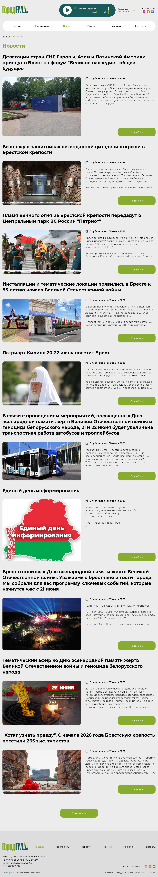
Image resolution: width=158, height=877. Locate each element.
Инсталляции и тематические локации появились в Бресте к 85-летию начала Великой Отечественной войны (76, 287)
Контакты (140, 26)
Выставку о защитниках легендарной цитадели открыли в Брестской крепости (73, 149)
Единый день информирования (41, 490)
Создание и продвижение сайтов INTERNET (130, 873)
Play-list (91, 26)
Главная (16, 26)
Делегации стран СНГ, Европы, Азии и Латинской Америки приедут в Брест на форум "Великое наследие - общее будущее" (74, 62)
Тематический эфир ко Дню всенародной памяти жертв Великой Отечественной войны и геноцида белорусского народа (72, 666)
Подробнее (137, 132)
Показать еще (79, 813)
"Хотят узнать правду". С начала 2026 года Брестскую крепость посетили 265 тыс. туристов (78, 738)
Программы (42, 26)
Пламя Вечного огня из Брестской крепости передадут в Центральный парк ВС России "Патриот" (71, 218)
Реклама (116, 26)
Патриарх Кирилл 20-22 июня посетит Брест (55, 352)
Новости (86, 846)
